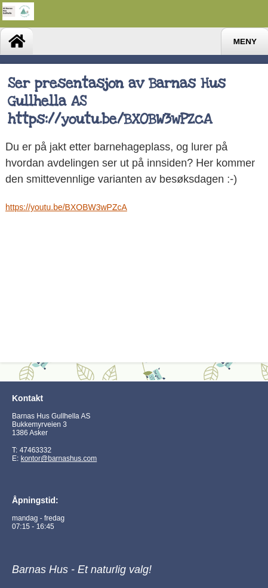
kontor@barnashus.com (59, 458)
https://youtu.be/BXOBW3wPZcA (66, 207)
